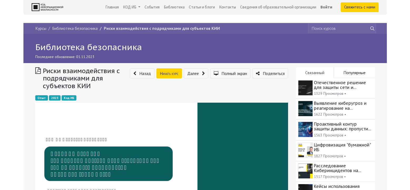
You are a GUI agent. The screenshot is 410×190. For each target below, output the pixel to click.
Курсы (40, 28)
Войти (326, 7)
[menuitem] (112, 7)
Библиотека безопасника (88, 47)
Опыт (41, 98)
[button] (142, 73)
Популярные (354, 72)
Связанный (314, 72)
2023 (54, 98)
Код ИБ (69, 98)
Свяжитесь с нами (359, 7)
